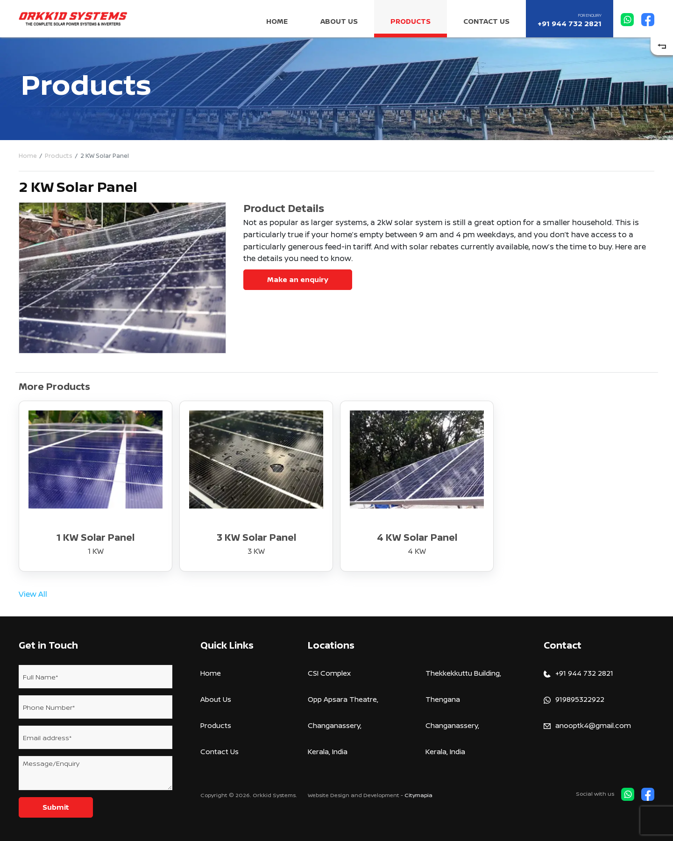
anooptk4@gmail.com (587, 725)
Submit (56, 807)
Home (277, 21)
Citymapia (418, 795)
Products (410, 21)
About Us (339, 21)
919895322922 (574, 699)
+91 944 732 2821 (570, 20)
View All (33, 594)
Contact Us (486, 21)
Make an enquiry (297, 279)
